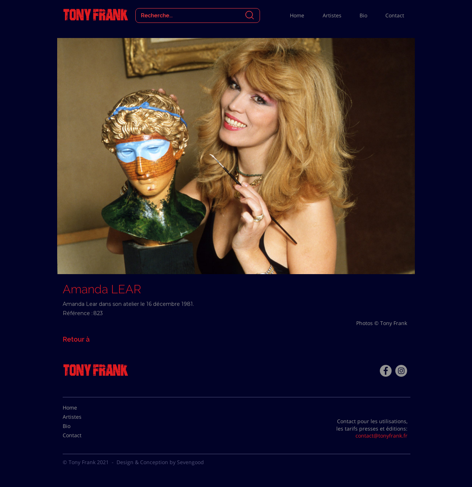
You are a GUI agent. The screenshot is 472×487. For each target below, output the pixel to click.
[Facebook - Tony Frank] (386, 371)
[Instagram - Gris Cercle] (401, 371)
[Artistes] (81, 417)
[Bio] (81, 426)
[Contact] (81, 435)
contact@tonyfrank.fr (381, 435)
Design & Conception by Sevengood (160, 462)
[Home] (81, 408)
